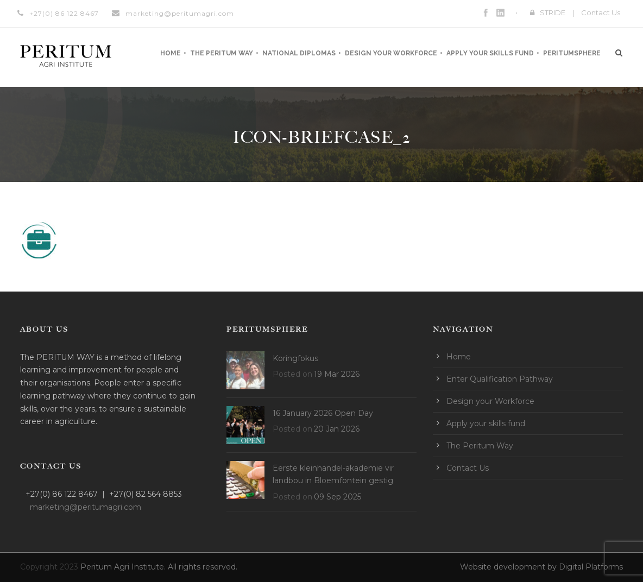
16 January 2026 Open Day (323, 413)
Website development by (509, 567)
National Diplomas (299, 53)
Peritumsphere (572, 53)
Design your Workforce (391, 53)
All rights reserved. (202, 567)
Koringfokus (295, 358)
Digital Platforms (591, 567)
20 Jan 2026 (337, 429)
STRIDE (552, 12)
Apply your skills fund (490, 53)
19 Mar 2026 (337, 374)
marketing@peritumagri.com (179, 13)
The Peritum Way (221, 53)
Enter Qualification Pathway (499, 379)
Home (170, 53)
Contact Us (600, 12)
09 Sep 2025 (337, 497)
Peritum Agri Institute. (124, 567)
